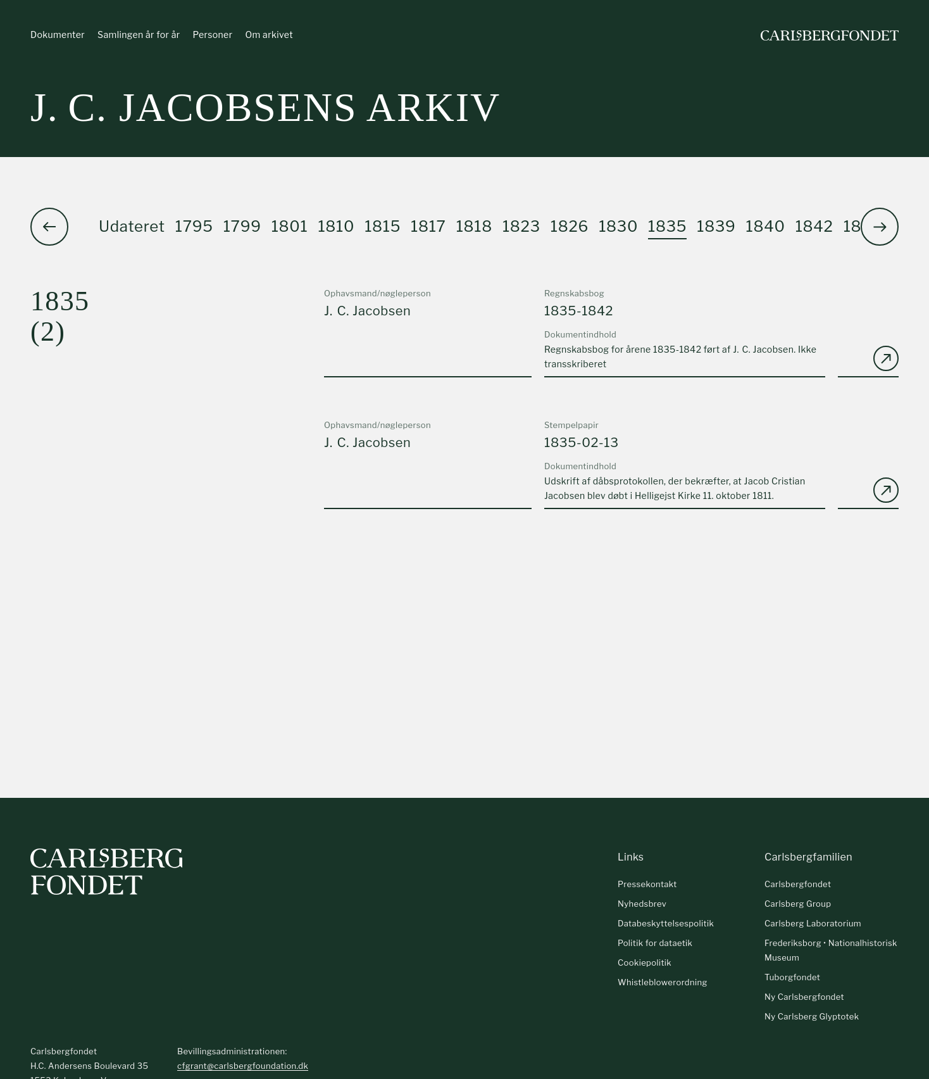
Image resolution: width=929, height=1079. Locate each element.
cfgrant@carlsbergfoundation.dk (242, 1066)
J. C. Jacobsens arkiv (265, 107)
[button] (880, 227)
